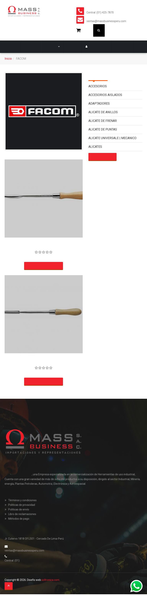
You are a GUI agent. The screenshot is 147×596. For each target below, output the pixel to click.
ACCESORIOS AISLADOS (105, 95)
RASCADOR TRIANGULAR (43, 357)
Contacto (116, 46)
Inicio (8, 58)
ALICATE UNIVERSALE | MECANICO (112, 138)
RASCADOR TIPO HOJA (43, 241)
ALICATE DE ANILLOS (103, 112)
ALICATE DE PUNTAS (102, 129)
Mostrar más (102, 156)
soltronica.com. (51, 581)
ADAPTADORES (99, 103)
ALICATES (95, 147)
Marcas (51, 46)
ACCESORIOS (97, 86)
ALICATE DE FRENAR (102, 121)
